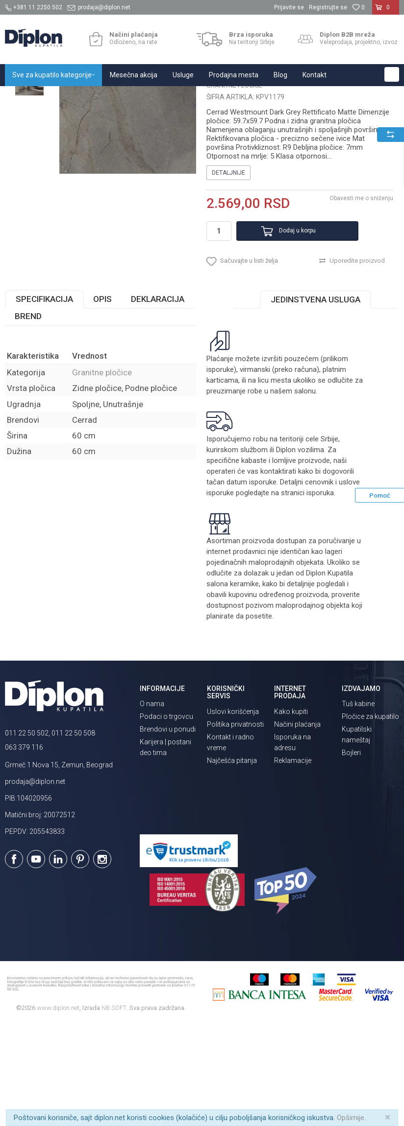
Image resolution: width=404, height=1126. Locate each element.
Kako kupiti (291, 814)
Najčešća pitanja (232, 863)
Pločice (116, 96)
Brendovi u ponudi (168, 832)
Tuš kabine (358, 807)
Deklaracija (157, 402)
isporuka (319, 596)
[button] (391, 74)
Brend (28, 419)
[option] (29, 146)
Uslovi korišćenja (233, 814)
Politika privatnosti (235, 827)
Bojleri (351, 856)
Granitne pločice (157, 96)
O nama (152, 807)
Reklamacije (292, 863)
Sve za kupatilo (77, 96)
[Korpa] (385, 11)
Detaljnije (228, 267)
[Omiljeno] (358, 7)
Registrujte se (328, 7)
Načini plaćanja (297, 827)
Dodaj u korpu (284, 325)
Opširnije (350, 1117)
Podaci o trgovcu (166, 820)
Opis (102, 402)
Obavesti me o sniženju (360, 293)
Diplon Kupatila (26, 96)
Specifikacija (44, 402)
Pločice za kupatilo (370, 820)
